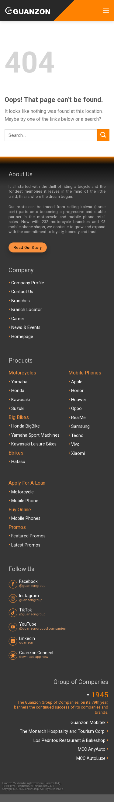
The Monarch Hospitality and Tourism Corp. (63, 731)
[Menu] (105, 10)
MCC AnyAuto (92, 749)
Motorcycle (22, 492)
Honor (77, 390)
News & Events (25, 327)
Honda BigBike (25, 426)
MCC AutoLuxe (91, 758)
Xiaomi (78, 453)
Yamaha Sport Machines (35, 435)
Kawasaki (20, 399)
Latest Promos (25, 545)
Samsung (80, 426)
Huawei (78, 399)
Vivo (75, 444)
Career (17, 318)
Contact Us (22, 291)
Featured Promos (28, 536)
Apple (76, 381)
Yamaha (19, 381)
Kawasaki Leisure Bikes (34, 444)
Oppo (76, 408)
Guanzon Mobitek (89, 722)
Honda (17, 390)
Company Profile (27, 283)
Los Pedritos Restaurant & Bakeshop (70, 740)
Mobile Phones (25, 518)
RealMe (78, 417)
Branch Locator (26, 309)
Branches (20, 300)
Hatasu (18, 461)
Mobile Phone (24, 500)
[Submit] (103, 135)
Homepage (22, 336)
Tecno (77, 435)
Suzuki (17, 408)
